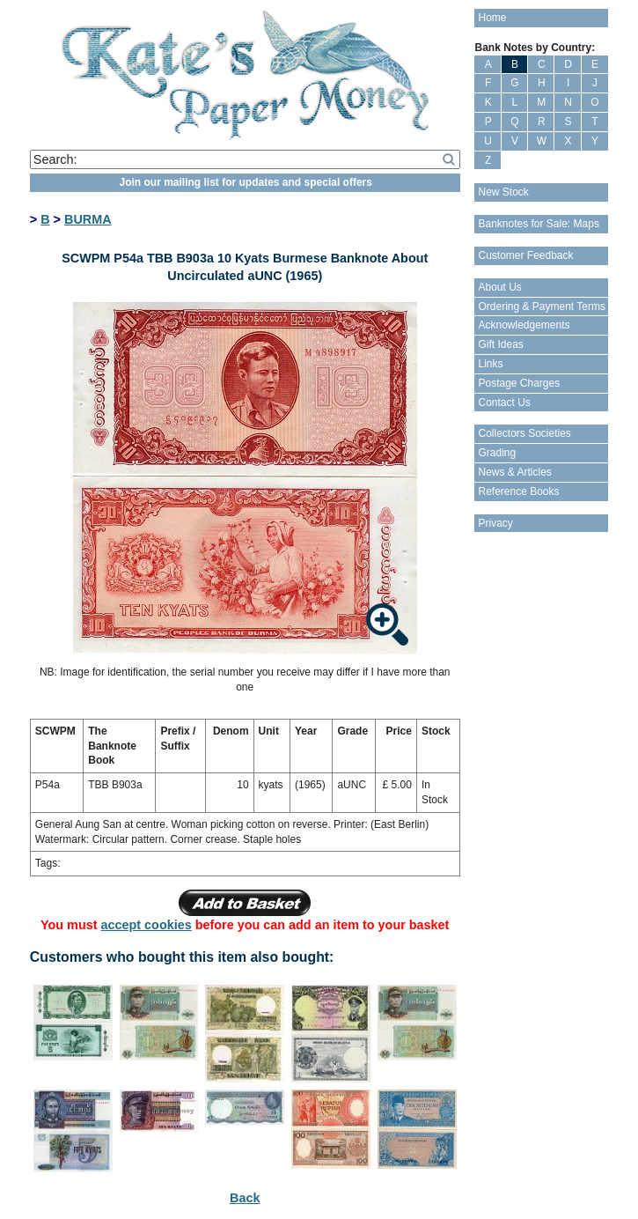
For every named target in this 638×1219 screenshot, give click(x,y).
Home (492, 17)
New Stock (503, 192)
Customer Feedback (525, 255)
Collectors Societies (524, 433)
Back (245, 1198)
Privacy (495, 523)
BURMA (88, 219)
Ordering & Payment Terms (541, 306)
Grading (497, 453)
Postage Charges (519, 383)
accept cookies (146, 925)
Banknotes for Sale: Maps (538, 224)
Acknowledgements (523, 325)
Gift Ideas (500, 344)
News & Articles (514, 472)
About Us (499, 287)
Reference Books (518, 491)
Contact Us (504, 402)
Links (490, 364)
